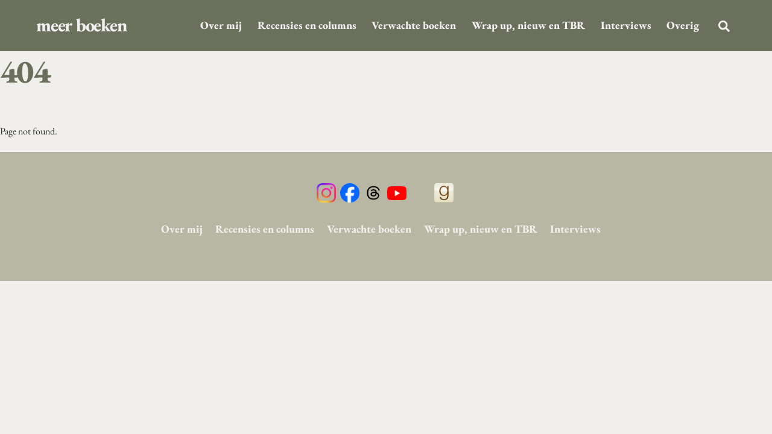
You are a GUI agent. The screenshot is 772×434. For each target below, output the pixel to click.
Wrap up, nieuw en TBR (528, 25)
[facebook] (349, 192)
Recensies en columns (307, 25)
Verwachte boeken (414, 25)
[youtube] (397, 192)
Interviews (626, 25)
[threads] (373, 192)
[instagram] (326, 192)
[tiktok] (420, 192)
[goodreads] (444, 192)
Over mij (221, 25)
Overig (682, 25)
